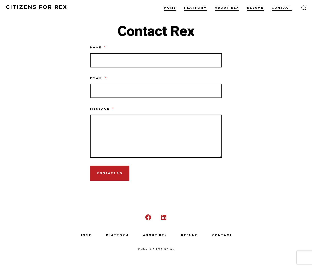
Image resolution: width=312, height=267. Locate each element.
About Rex (227, 7)
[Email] (156, 91)
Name (98, 47)
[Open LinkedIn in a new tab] (164, 217)
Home (170, 7)
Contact (282, 7)
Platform (195, 7)
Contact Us (109, 173)
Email (98, 78)
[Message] (156, 136)
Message (102, 108)
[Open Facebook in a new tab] (148, 217)
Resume (255, 7)
